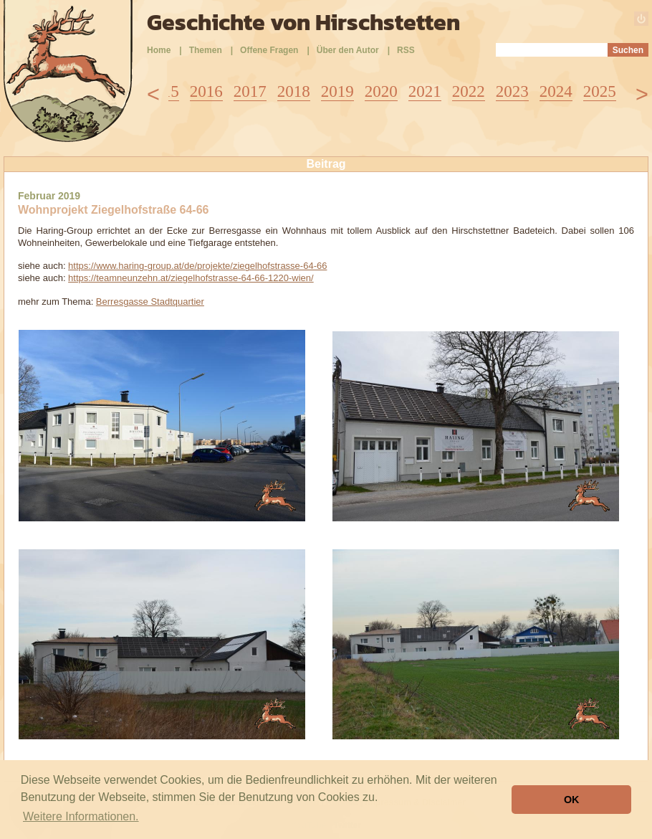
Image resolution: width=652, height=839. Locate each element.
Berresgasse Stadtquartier (150, 301)
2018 (293, 91)
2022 (468, 91)
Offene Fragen (269, 50)
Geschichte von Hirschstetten (303, 22)
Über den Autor (348, 50)
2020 (381, 91)
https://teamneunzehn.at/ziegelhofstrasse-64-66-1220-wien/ (191, 277)
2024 (556, 91)
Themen (205, 50)
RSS (406, 50)
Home (159, 50)
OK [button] (572, 799)
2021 (424, 91)
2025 (599, 91)
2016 (206, 91)
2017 (250, 91)
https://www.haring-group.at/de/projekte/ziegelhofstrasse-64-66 (197, 265)
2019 (337, 91)
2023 (512, 91)
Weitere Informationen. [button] (81, 816)
